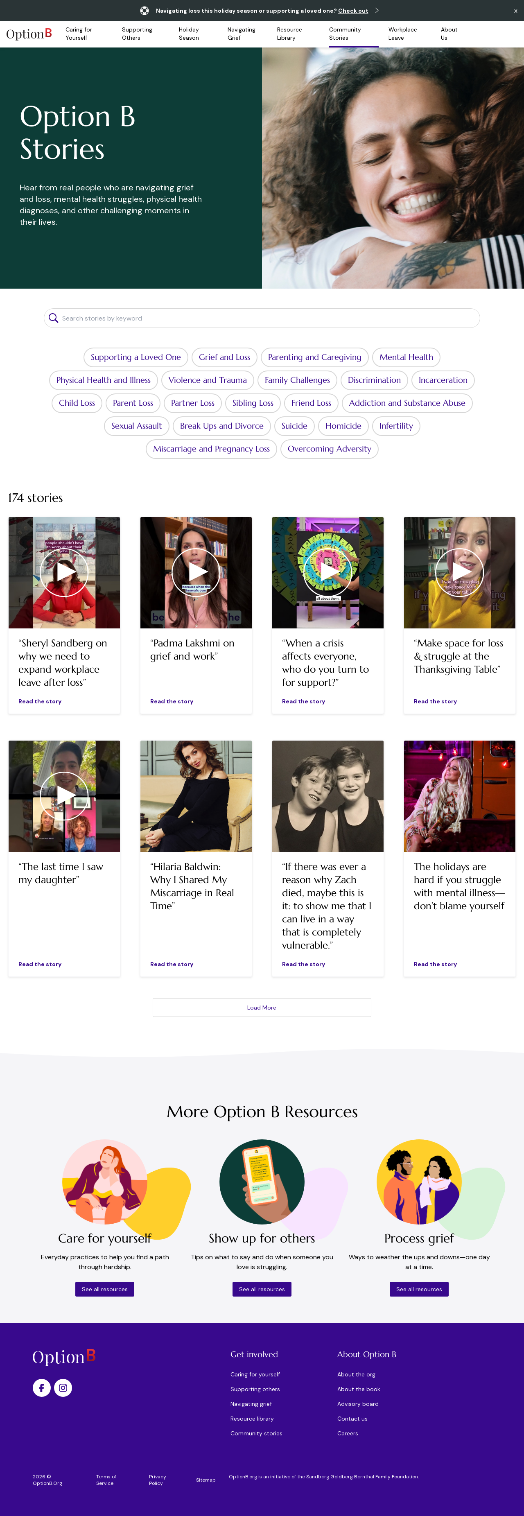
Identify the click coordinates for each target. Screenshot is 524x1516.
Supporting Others (137, 33)
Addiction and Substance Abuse (407, 403)
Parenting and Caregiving (314, 357)
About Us (449, 33)
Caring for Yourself (79, 33)
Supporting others (255, 1389)
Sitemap (206, 1480)
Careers (347, 1433)
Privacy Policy (157, 1480)
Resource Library (289, 33)
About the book (358, 1389)
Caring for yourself (255, 1374)
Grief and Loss (224, 357)
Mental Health (406, 357)
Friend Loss (311, 403)
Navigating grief (251, 1404)
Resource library (252, 1418)
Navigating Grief (241, 33)
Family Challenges (297, 380)
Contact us (352, 1418)
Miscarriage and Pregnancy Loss (211, 449)
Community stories (256, 1433)
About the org (356, 1374)
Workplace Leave (402, 33)
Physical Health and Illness (103, 380)
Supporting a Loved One (136, 357)
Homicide (343, 426)
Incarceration (443, 380)
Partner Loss (193, 403)
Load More (261, 1007)
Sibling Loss (253, 403)
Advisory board (358, 1404)
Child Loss (77, 403)
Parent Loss (133, 403)
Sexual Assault (136, 426)
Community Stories (345, 33)
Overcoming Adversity (329, 449)
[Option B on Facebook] (42, 1388)
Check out (353, 10)
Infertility (396, 426)
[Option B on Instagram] (63, 1388)
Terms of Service (106, 1480)
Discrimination (374, 380)
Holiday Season (189, 33)
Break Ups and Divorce (222, 426)
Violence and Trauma (208, 380)
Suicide (294, 426)
